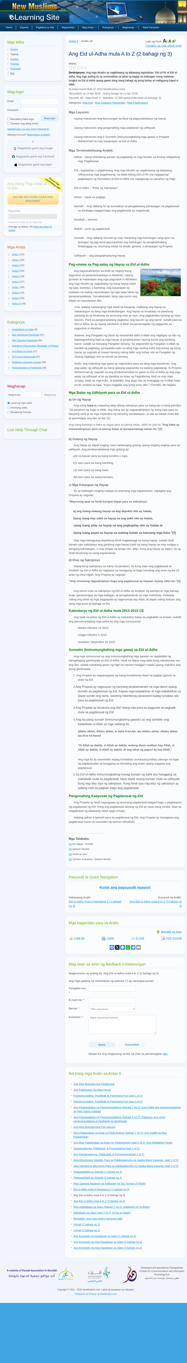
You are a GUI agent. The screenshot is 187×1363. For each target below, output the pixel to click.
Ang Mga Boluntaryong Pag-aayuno (94, 1127)
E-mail (137, 938)
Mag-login (50, 118)
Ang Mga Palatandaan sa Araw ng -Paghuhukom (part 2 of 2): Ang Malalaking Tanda (122, 1142)
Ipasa (101, 1044)
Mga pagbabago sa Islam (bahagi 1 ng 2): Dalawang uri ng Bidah (111, 1206)
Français (14, 64)
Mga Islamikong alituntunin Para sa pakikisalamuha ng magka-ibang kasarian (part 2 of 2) (125, 1166)
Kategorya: (75, 102)
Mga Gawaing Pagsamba (110, 102)
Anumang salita (17, 407)
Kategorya (109, 27)
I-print (107, 938)
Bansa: (74, 1008)
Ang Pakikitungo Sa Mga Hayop (92, 1089)
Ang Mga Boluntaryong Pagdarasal (93, 1084)
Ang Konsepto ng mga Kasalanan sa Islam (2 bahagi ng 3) (107, 1241)
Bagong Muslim (35, 13)
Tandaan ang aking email (22, 123)
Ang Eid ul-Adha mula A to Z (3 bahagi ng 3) (99, 1201)
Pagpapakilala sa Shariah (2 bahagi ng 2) (97, 1177)
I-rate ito (76, 938)
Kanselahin (132, 1044)
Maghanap (129, 27)
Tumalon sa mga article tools (164, 45)
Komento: (76, 1017)
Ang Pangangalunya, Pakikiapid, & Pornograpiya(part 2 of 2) (108, 1154)
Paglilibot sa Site (45, 27)
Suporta (24, 27)
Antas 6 (73, 41)
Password (12, 110)
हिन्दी (12, 73)
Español (14, 59)
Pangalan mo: (77, 990)
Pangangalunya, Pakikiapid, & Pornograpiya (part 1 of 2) (106, 1148)
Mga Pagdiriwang (137, 102)
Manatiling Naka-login (20, 119)
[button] (9, 254)
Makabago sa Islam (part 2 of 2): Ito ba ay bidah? (102, 1212)
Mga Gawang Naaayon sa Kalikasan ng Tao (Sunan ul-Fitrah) (109, 1183)
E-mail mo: (76, 999)
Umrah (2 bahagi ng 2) (86, 1230)
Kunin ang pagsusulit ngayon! (125, 887)
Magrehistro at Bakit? (38, 134)
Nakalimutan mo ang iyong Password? (28, 129)
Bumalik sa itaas (169, 931)
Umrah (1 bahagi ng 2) (86, 1224)
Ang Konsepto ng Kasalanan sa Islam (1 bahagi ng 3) (104, 1236)
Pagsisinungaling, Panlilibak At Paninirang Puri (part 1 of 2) (108, 1095)
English (14, 49)
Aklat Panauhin (151, 27)
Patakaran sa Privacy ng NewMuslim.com (96, 1294)
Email (10, 101)
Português (15, 68)
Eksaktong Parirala (19, 412)
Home (9, 27)
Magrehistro (68, 27)
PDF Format (171, 938)
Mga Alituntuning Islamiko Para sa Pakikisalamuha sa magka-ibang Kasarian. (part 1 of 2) (125, 1160)
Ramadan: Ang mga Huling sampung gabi (97, 1218)
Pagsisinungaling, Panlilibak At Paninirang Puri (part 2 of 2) (108, 1101)
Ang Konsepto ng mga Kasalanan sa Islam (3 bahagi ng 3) (107, 1247)
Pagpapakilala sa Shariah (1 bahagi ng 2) (97, 1171)
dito (165, 1053)
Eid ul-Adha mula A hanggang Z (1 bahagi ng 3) (101, 1189)
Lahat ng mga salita (19, 402)
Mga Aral (87, 102)
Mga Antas (89, 27)
